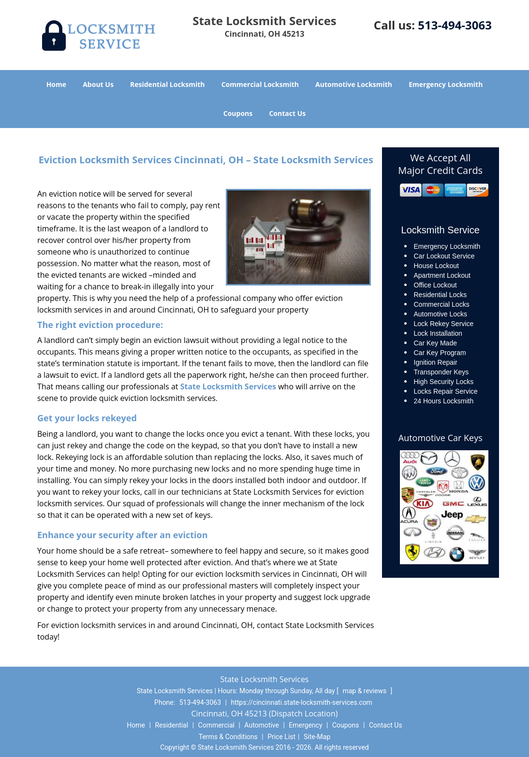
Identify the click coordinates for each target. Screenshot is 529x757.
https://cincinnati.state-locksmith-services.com (301, 702)
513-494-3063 (455, 25)
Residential (171, 725)
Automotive (261, 725)
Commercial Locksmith (260, 84)
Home (56, 84)
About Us (98, 84)
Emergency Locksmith (446, 84)
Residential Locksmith (167, 84)
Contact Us (287, 113)
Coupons (237, 113)
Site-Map (317, 737)
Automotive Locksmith (353, 84)
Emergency (305, 725)
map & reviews (365, 691)
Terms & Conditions (228, 737)
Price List (281, 737)
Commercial (216, 725)
